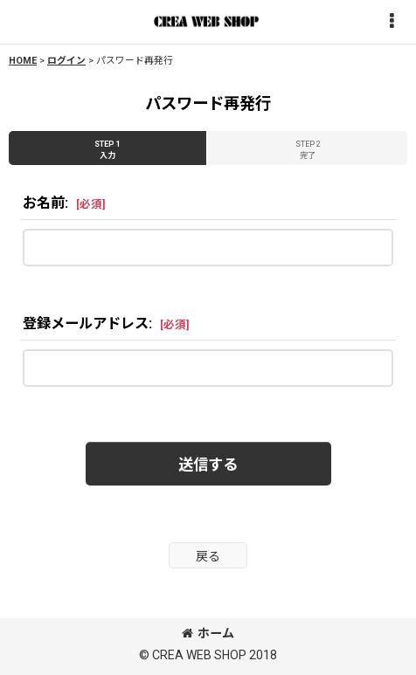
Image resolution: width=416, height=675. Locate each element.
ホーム (208, 633)
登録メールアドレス (86, 323)
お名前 (44, 203)
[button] (391, 22)
